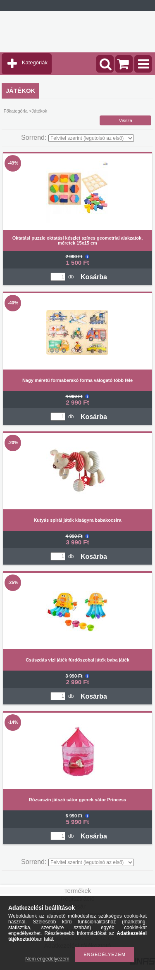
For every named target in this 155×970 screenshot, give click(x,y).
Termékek (77, 890)
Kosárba (94, 276)
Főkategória (16, 110)
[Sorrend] (91, 138)
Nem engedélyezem (47, 959)
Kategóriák (35, 62)
